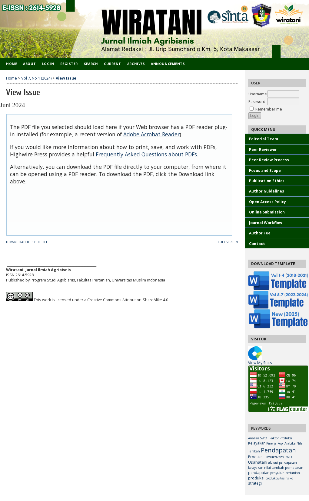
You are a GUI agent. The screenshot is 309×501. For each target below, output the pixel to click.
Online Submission (267, 212)
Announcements (168, 63)
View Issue (66, 78)
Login (48, 63)
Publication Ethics (266, 180)
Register (69, 63)
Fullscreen (228, 242)
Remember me (268, 109)
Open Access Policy (267, 201)
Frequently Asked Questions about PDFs (146, 154)
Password (256, 101)
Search (91, 63)
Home (11, 63)
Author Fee (260, 233)
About (29, 63)
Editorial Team (264, 138)
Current (112, 63)
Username (257, 94)
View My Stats (260, 362)
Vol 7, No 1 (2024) (36, 78)
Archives (136, 63)
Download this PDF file (27, 242)
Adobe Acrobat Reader (151, 134)
